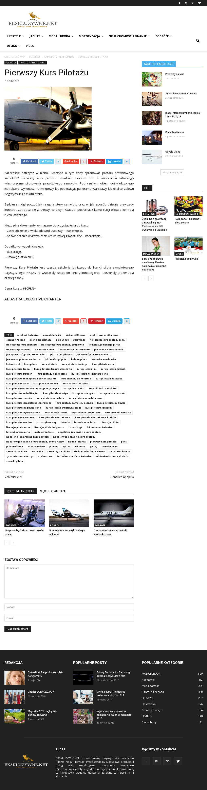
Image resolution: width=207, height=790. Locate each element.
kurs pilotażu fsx (86, 359)
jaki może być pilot (56, 349)
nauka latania (77, 432)
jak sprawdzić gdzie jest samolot (25, 345)
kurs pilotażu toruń (56, 403)
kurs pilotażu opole (83, 383)
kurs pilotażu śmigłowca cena (23, 398)
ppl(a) (93, 437)
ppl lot (66, 437)
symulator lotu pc (119, 441)
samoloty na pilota (58, 441)
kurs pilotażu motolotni (103, 378)
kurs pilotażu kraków (45, 374)
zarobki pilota (14, 451)
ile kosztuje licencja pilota (104, 335)
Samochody (149, 713)
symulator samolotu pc (20, 446)
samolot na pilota (16, 441)
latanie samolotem (85, 412)
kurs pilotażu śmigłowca (111, 393)
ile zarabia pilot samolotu (74, 340)
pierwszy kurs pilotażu (103, 432)
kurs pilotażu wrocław (19, 412)
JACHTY (36, 36)
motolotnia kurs (44, 422)
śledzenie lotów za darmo (89, 441)
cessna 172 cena (15, 330)
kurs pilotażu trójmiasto (86, 403)
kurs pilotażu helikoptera (52, 364)
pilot (124, 432)
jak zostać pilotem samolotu (93, 345)
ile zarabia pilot (44, 340)
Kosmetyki (149, 214)
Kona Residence (174, 132)
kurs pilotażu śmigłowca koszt (63, 398)
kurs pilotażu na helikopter (22, 383)
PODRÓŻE (163, 36)
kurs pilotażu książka (75, 374)
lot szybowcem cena (18, 422)
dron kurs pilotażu (41, 330)
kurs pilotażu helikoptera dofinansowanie (31, 369)
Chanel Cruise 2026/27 (41, 682)
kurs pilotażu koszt (17, 374)
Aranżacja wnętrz (152, 701)
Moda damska (151, 253)
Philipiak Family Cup (186, 258)
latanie (65, 412)
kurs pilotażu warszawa (20, 408)
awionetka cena (108, 325)
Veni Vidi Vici (13, 468)
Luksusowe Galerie (187, 214)
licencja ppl (75, 417)
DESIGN (13, 46)
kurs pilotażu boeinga (75, 354)
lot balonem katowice (100, 417)
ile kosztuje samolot (18, 340)
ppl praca (80, 437)
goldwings (79, 330)
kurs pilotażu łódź (73, 378)
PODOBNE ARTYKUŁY (21, 481)
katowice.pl (13, 354)
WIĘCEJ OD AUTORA (52, 481)
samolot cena (109, 437)
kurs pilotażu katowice (108, 369)
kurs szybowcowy (46, 412)
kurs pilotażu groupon (19, 364)
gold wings (62, 330)
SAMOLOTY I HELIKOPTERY (32, 62)
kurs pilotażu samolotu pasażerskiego (28, 393)
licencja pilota (110, 412)
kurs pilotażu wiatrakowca (55, 408)
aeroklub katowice (28, 325)
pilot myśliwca (14, 437)
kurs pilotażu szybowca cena (23, 403)
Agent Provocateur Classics (181, 93)
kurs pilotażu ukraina (118, 403)
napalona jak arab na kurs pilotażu (27, 427)
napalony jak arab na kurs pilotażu (74, 427)
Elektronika (149, 694)
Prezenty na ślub (174, 74)
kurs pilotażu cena (103, 354)
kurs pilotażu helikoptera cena (89, 364)
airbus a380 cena (75, 325)
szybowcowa (45, 446)
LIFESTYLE (15, 36)
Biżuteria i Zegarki (153, 682)
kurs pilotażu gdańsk (112, 359)
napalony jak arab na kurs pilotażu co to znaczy (35, 432)
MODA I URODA (61, 36)
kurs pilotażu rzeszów (19, 388)
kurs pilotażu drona (18, 359)
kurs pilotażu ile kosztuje (76, 369)
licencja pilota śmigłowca (49, 417)
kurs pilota (30, 354)
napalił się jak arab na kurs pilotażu (79, 422)
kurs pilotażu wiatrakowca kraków (95, 408)
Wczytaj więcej (172, 172)
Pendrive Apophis (122, 468)
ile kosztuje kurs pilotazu (21, 335)
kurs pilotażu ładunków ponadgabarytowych (32, 378)
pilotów (53, 437)
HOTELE (146, 707)
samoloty (37, 441)
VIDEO (30, 46)
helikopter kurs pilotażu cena (107, 330)
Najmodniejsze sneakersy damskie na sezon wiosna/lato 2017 (114, 705)
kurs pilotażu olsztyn (55, 383)
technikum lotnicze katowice (74, 446)
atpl (92, 325)
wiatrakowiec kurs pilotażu (112, 446)
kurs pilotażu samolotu (50, 388)
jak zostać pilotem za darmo (23, 349)
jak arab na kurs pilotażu (109, 340)
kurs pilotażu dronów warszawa (53, 359)
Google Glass (172, 151)
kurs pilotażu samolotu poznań (74, 393)
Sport (179, 253)
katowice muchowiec (104, 349)
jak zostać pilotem (61, 345)
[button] (198, 41)
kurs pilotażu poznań (112, 383)
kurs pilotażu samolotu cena (85, 388)
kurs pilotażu (49, 354)
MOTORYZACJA (91, 36)
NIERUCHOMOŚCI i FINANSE (129, 36)
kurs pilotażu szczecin (98, 398)
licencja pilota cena (18, 417)
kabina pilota (79, 349)
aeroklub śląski (52, 325)
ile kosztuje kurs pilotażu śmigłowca (62, 335)
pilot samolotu (36, 437)
